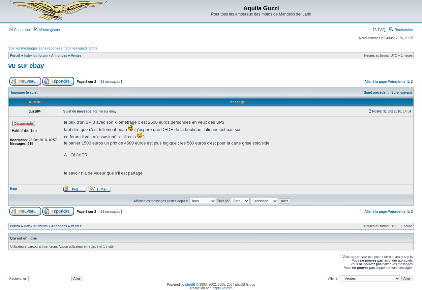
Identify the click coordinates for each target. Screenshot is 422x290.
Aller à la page (375, 81)
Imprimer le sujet (24, 92)
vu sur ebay (26, 65)
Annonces (59, 55)
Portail (15, 55)
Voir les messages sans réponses (35, 48)
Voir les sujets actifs (81, 48)
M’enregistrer (47, 30)
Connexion (20, 30)
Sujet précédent (376, 92)
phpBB (190, 284)
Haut (13, 189)
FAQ (379, 30)
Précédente (397, 81)
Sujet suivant (401, 92)
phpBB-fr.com (223, 288)
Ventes (76, 55)
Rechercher (401, 30)
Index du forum (35, 55)
